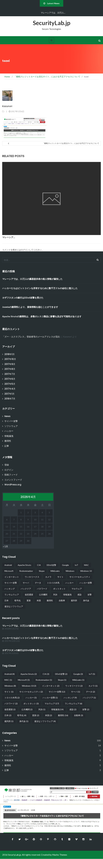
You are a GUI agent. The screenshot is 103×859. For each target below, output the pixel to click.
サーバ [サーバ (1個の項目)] (26, 582)
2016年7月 (9, 398)
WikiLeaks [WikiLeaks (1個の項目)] (55, 571)
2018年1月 (9, 354)
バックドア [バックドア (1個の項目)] (26, 588)
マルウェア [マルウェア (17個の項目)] (77, 588)
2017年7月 (9, 374)
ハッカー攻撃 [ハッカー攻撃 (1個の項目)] (86, 582)
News (7, 416)
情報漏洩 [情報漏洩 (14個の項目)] (67, 594)
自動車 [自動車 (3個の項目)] (62, 600)
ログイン (8, 469)
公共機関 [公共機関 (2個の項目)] (43, 594)
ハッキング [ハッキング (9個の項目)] (9, 588)
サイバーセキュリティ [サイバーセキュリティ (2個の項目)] (79, 577)
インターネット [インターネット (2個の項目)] (11, 577)
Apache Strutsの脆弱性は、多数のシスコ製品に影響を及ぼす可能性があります (41, 316)
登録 (6, 464)
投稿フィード (11, 474)
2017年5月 (9, 383)
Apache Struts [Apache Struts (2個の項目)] (24, 565)
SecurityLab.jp (51, 22)
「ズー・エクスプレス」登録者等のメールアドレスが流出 (31, 336)
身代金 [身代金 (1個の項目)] (86, 600)
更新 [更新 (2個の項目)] (29, 600)
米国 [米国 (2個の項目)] (39, 600)
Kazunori (7, 106)
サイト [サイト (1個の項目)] (60, 577)
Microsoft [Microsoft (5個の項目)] (8, 571)
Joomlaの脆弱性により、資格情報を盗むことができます (30, 307)
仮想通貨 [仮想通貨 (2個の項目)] (29, 594)
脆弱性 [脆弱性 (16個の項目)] (50, 600)
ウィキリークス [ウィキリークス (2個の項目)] (32, 577)
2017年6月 (9, 378)
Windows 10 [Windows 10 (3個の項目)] (86, 571)
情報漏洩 (8, 436)
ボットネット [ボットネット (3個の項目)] (59, 588)
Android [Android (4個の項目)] (8, 565)
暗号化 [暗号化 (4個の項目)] (17, 600)
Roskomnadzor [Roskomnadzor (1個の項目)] (26, 571)
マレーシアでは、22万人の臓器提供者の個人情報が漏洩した (32, 279)
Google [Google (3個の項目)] (65, 565)
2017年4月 (9, 388)
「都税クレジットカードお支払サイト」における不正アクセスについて (70, 143)
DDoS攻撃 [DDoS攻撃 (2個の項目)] (51, 565)
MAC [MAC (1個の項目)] (86, 565)
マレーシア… (8, 237)
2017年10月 (10, 359)
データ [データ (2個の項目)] (38, 582)
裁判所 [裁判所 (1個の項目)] (74, 600)
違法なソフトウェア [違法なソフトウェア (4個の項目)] (13, 606)
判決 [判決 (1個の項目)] (55, 594)
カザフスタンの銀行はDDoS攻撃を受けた (22, 297)
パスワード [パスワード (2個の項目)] (42, 588)
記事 (6, 445)
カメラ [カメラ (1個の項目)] (48, 577)
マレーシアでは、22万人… (53, 12)
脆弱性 (7, 440)
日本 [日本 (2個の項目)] (6, 600)
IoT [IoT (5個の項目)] (76, 565)
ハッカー (8, 431)
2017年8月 (9, 369)
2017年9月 (9, 364)
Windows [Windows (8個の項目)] (70, 571)
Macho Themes (59, 855)
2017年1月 (9, 393)
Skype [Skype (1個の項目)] (41, 571)
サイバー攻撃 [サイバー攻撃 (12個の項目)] (10, 582)
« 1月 (5, 546)
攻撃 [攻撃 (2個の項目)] (89, 594)
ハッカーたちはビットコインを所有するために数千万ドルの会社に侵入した (40, 288)
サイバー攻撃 (11, 421)
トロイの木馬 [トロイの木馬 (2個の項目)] (53, 582)
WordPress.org (12, 484)
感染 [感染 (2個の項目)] (79, 594)
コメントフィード (13, 479)
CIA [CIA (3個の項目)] (39, 565)
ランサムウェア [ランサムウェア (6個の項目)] (11, 594)
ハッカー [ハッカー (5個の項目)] (69, 582)
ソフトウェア (11, 426)
